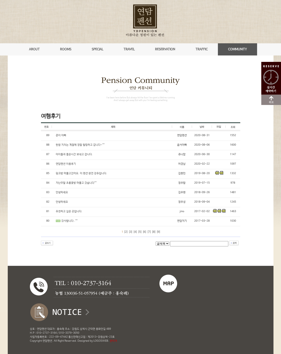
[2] (126, 232)
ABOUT (34, 49)
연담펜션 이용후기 (66, 164)
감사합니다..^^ (69, 221)
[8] (154, 232)
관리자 (113, 341)
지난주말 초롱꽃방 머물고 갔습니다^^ (76, 183)
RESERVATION (165, 49)
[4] (135, 232)
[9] (158, 232)
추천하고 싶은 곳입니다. (69, 211)
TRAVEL (129, 49)
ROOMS (65, 49)
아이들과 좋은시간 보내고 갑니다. (74, 154)
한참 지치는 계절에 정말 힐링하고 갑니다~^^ (80, 145)
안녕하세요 (62, 192)
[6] (144, 232)
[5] (140, 232)
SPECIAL (97, 49)
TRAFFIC (202, 49)
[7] (149, 232)
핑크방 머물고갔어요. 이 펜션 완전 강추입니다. (81, 173)
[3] (130, 232)
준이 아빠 (61, 135)
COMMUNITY (237, 49)
